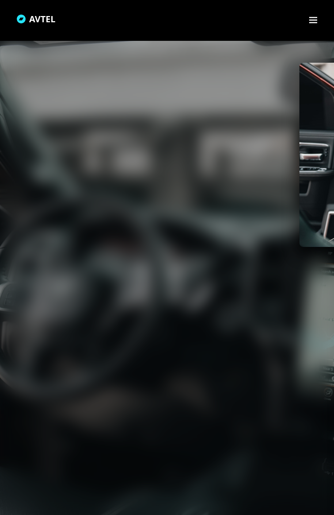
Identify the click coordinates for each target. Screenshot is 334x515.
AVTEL (36, 19)
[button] (313, 20)
